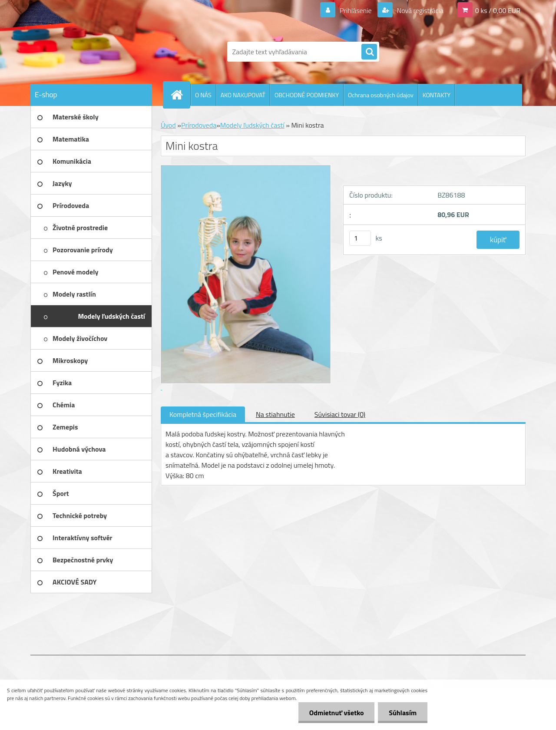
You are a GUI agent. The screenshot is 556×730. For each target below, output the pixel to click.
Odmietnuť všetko (336, 712)
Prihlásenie (355, 10)
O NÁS (203, 94)
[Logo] (90, 51)
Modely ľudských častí (252, 125)
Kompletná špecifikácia (202, 414)
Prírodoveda (198, 125)
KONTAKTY (436, 94)
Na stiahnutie (275, 414)
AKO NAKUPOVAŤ (243, 94)
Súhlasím (403, 712)
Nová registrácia (419, 10)
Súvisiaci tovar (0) (339, 414)
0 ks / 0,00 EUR (497, 10)
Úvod (168, 125)
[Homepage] (180, 95)
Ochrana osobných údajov (381, 94)
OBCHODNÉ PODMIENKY (307, 94)
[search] (369, 52)
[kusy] (360, 238)
